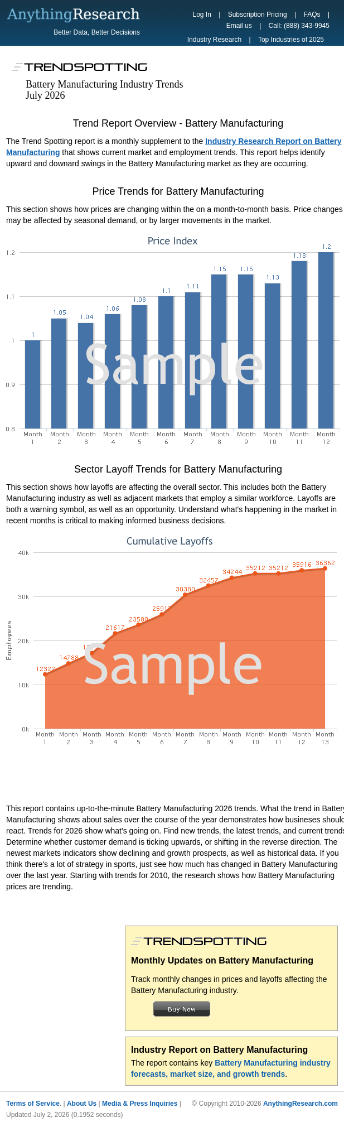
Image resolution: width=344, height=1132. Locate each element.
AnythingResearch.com (300, 1103)
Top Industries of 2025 (291, 40)
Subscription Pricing (257, 14)
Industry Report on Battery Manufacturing (219, 1049)
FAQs (312, 14)
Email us (239, 26)
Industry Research (214, 40)
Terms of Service (33, 1103)
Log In (202, 14)
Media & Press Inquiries (139, 1103)
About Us (81, 1103)
